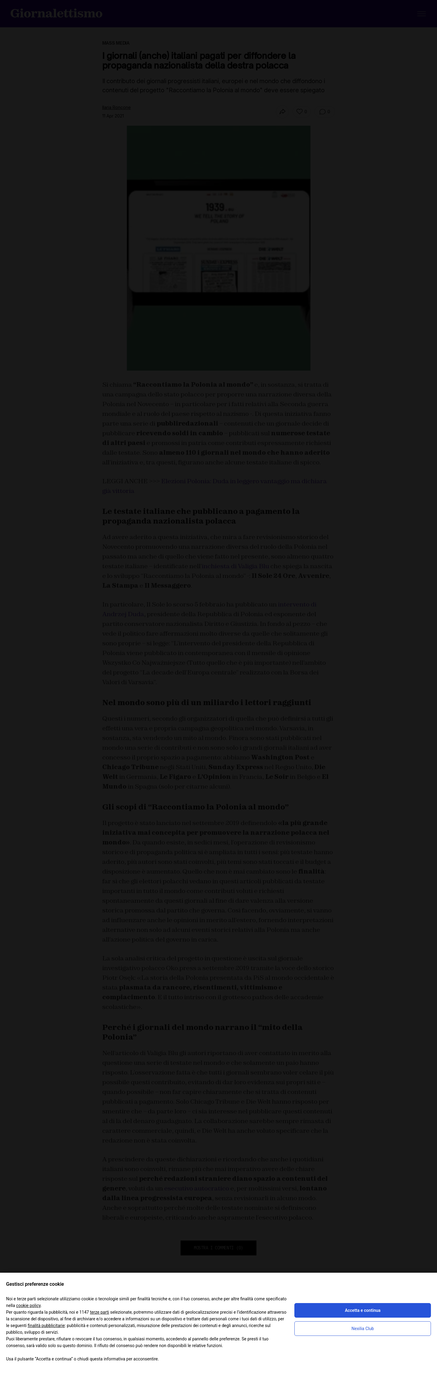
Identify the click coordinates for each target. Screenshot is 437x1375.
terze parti (99, 1312)
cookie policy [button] (28, 1305)
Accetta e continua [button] (362, 1310)
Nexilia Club (362, 1328)
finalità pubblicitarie (46, 1325)
